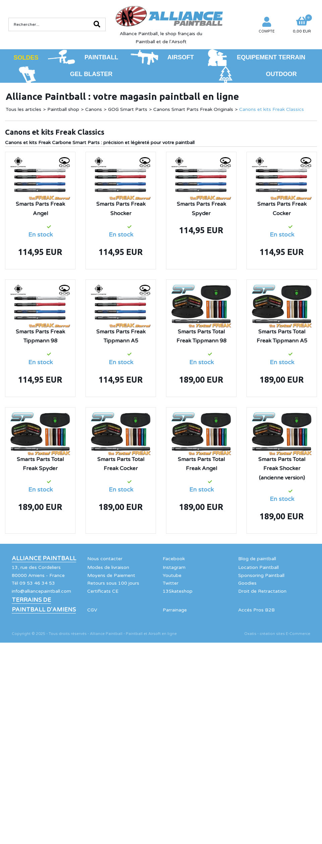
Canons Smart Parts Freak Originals (193, 109)
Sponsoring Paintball (261, 575)
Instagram (174, 567)
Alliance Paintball (44, 558)
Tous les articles (23, 109)
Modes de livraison (108, 567)
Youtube (172, 575)
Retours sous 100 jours (113, 583)
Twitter (170, 583)
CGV (92, 610)
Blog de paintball (257, 559)
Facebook (174, 559)
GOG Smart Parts (127, 109)
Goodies (247, 583)
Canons (93, 109)
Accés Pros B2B (256, 610)
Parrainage (175, 610)
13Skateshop (178, 591)
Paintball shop (63, 109)
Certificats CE (102, 591)
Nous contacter (104, 559)
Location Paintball (258, 567)
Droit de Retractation (262, 591)
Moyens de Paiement (111, 575)
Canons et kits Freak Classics (271, 109)
